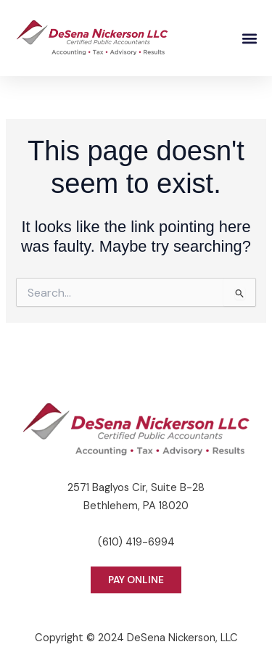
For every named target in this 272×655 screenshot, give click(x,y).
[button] (249, 38)
